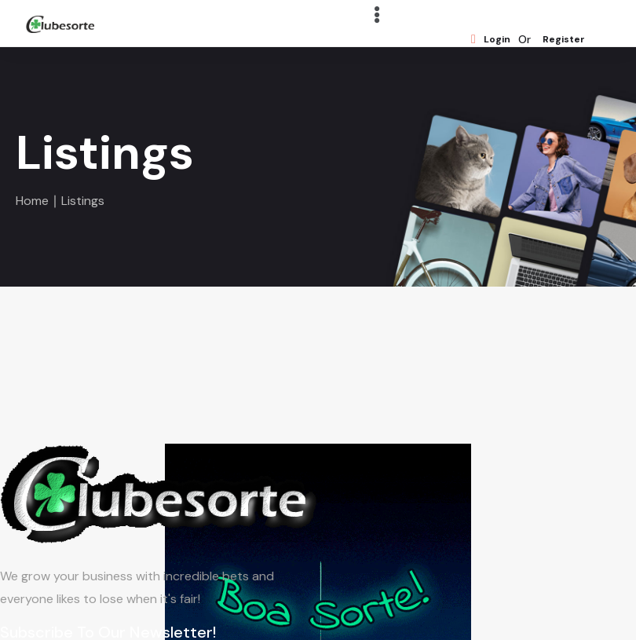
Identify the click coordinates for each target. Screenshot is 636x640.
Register (564, 40)
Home (32, 200)
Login (490, 40)
